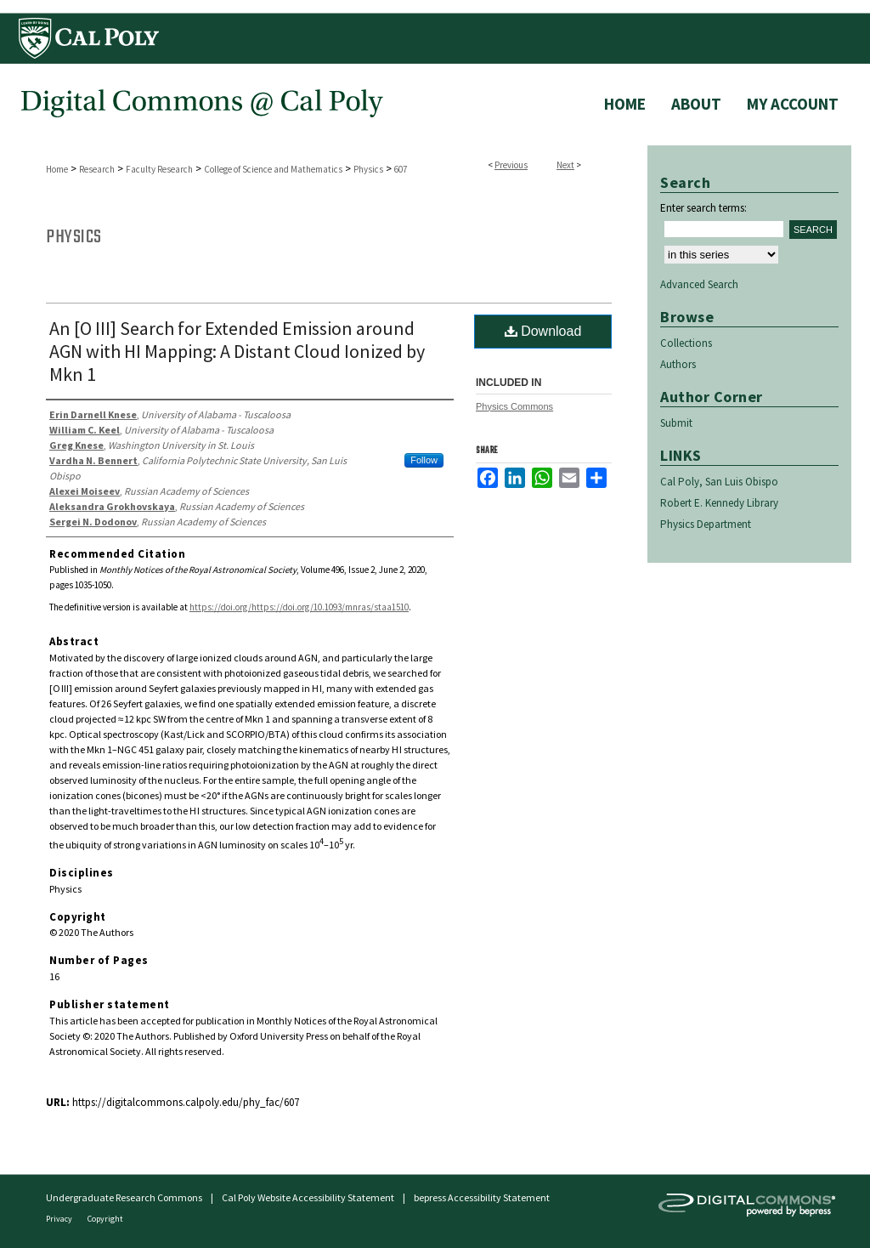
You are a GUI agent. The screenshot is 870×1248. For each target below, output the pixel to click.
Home (57, 169)
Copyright (105, 1218)
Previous (511, 165)
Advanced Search (699, 284)
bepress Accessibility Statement (482, 1197)
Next (565, 165)
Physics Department (705, 524)
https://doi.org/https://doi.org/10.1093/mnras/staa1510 (299, 607)
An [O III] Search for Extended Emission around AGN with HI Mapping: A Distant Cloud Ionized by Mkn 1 (237, 351)
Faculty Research (159, 169)
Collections (686, 343)
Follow (424, 460)
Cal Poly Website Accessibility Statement (308, 1197)
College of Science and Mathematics (273, 169)
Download (543, 331)
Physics (368, 169)
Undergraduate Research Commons (124, 1197)
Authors (678, 364)
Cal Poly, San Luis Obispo (719, 481)
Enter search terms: (703, 208)
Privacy (60, 1218)
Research (97, 169)
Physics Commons (514, 406)
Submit (676, 423)
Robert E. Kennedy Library (719, 503)
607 (400, 169)
